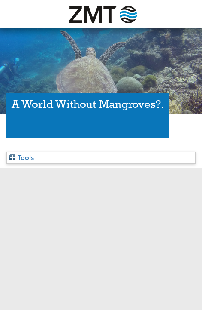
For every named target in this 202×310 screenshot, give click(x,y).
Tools (21, 157)
